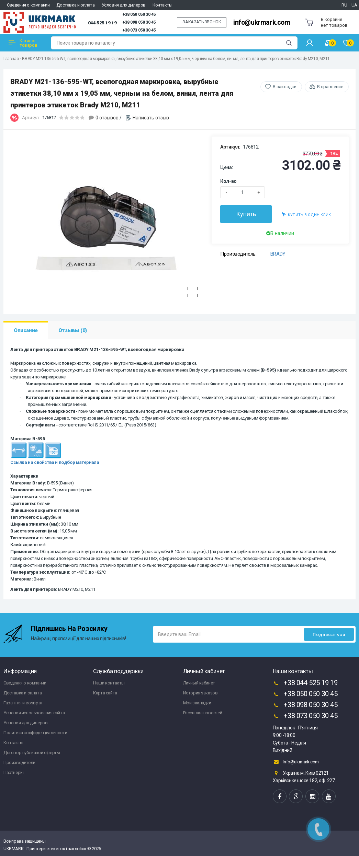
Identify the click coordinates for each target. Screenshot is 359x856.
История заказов (200, 692)
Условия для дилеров (124, 5)
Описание (26, 330)
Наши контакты (109, 682)
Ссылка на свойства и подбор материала (54, 462)
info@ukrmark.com (261, 22)
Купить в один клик (306, 214)
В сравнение (330, 86)
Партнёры (13, 772)
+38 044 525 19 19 (305, 683)
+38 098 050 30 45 (139, 22)
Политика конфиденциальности (35, 732)
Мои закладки (197, 702)
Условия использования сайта (34, 712)
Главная (11, 58)
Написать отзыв (151, 117)
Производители (19, 762)
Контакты (162, 5)
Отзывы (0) (72, 330)
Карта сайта (105, 692)
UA (354, 5)
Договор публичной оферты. (32, 752)
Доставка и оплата (75, 5)
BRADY (277, 254)
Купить (246, 214)
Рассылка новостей (202, 712)
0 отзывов (107, 117)
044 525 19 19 (102, 22)
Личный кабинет (199, 682)
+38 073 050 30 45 (139, 30)
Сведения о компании (28, 5)
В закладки (284, 86)
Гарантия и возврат (23, 702)
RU (344, 5)
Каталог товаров (23, 43)
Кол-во (228, 181)
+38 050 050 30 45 (139, 14)
